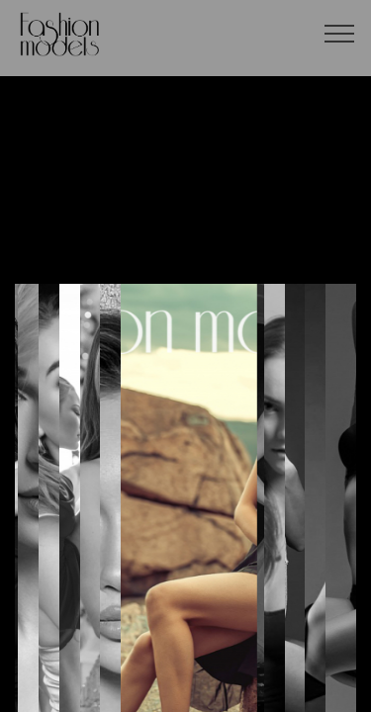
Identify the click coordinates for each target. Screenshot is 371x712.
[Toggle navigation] (340, 33)
